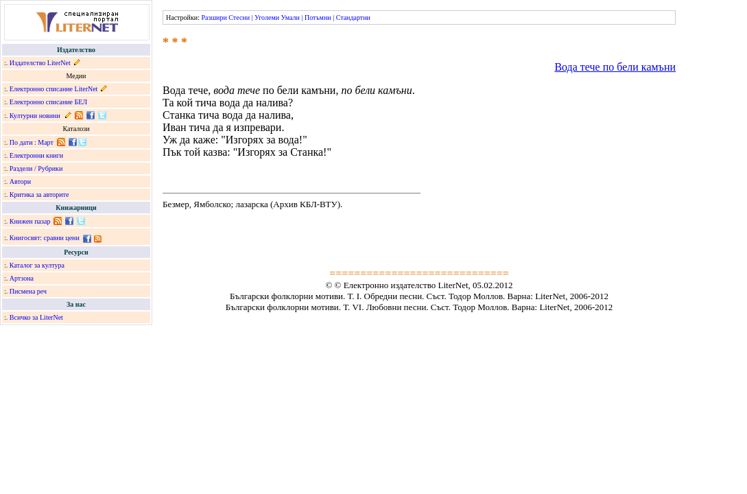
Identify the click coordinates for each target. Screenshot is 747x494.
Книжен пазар (30, 221)
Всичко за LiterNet (36, 317)
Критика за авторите (39, 194)
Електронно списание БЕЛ (48, 102)
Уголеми (266, 17)
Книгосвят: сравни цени (45, 238)
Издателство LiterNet (40, 63)
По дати (21, 142)
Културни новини (35, 115)
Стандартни (353, 17)
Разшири (213, 17)
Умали (290, 17)
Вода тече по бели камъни (615, 67)
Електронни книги (36, 155)
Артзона (22, 278)
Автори (20, 181)
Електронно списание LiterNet (54, 89)
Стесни (239, 17)
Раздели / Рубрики (36, 168)
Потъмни (318, 17)
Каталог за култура (37, 265)
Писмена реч (28, 291)
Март (46, 142)
